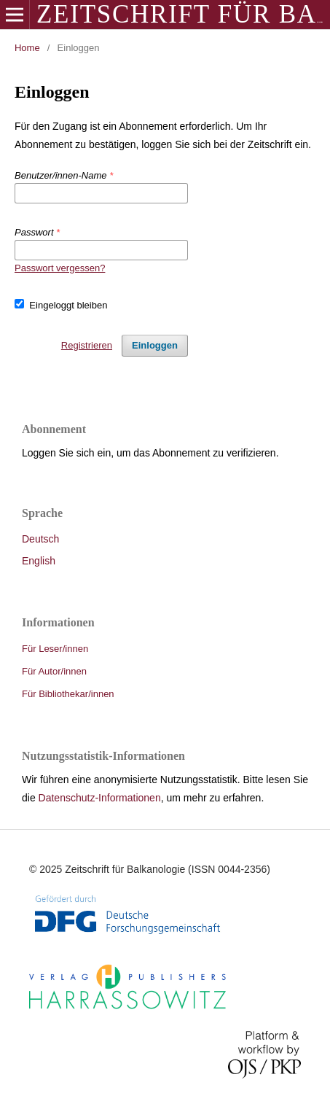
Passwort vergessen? (60, 268)
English (38, 561)
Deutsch (40, 539)
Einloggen (155, 345)
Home (27, 47)
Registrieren (86, 345)
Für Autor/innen (54, 671)
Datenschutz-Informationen (100, 798)
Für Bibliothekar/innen (68, 693)
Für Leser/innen (55, 648)
